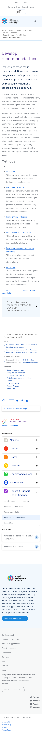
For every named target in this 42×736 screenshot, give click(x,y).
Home (4, 30)
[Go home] (12, 21)
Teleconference (13, 383)
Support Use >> (29, 290)
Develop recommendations (12, 37)
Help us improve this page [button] (16, 408)
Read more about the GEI (13, 618)
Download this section (13, 546)
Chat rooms (11, 171)
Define (14, 448)
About (32, 7)
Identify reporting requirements (16, 501)
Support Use (8, 523)
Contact (25, 7)
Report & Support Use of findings (20, 492)
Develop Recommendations (14, 517)
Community (6, 652)
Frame (13, 456)
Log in (25, 2)
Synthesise (16, 482)
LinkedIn (36, 707)
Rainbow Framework (10, 33)
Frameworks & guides (10, 639)
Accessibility (6, 722)
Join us (17, 2)
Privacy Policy (6, 724)
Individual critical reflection (18, 232)
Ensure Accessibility (12, 512)
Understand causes (21, 473)
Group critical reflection (16, 217)
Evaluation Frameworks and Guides (20, 30)
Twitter (36, 697)
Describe (15, 465)
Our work (11, 7)
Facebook (36, 701)
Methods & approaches (11, 644)
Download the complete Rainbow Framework (17, 537)
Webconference (13, 386)
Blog (18, 7)
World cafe (10, 267)
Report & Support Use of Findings (14, 35)
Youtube (36, 704)
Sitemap (4, 727)
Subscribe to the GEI (12, 689)
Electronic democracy (16, 187)
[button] (35, 21)
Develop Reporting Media (13, 506)
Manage (14, 439)
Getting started (8, 635)
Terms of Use (6, 730)
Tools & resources (9, 648)
